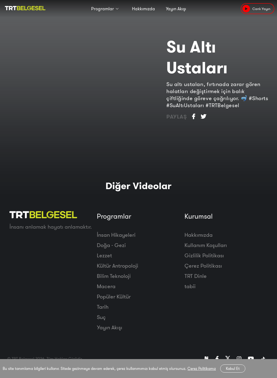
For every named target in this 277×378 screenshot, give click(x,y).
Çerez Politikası (203, 265)
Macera (106, 286)
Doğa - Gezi (111, 245)
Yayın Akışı (176, 8)
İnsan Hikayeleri (116, 234)
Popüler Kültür (114, 296)
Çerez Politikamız (201, 368)
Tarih (102, 306)
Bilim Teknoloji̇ (114, 275)
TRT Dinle (195, 275)
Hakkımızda (143, 8)
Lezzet (104, 255)
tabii (190, 286)
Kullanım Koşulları (205, 245)
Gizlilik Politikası (204, 255)
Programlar (102, 8)
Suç (101, 317)
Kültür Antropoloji (117, 265)
